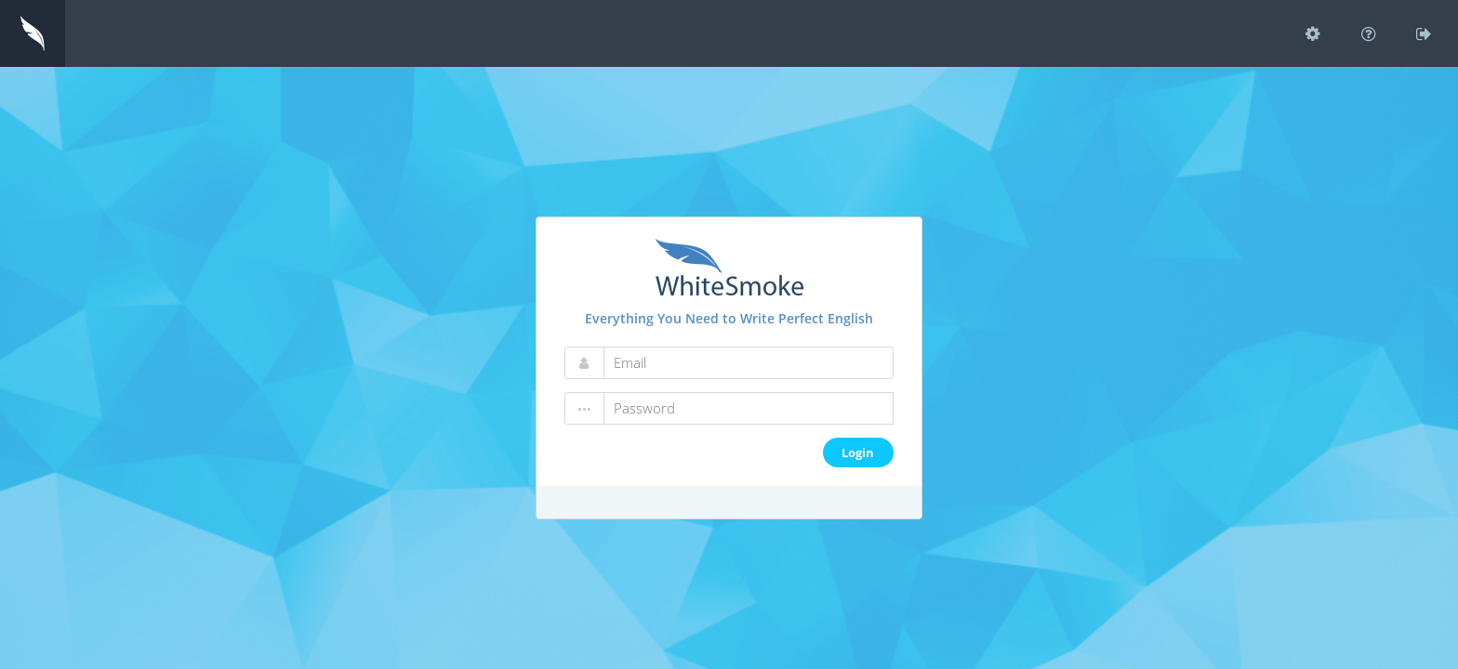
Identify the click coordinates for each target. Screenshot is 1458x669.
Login (858, 452)
